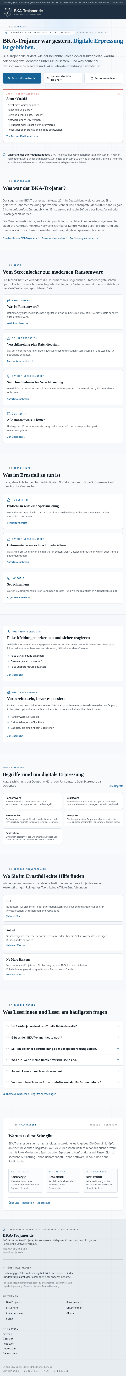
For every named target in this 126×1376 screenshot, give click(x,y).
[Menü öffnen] (120, 12)
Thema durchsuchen (16, 1093)
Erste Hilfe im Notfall (22, 78)
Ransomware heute (104, 78)
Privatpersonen (13, 1313)
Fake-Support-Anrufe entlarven (26, 666)
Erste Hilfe (10, 1307)
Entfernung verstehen (84, 238)
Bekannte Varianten (55, 238)
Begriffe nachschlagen (43, 1093)
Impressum (118, 2)
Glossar (69, 1313)
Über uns (13, 1202)
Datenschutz (10, 1353)
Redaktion (28, 1202)
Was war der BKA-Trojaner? (59, 78)
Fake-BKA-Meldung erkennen (25, 655)
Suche (8, 1318)
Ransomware (72, 1302)
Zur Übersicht (15, 674)
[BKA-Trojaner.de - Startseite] (28, 12)
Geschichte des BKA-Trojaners (21, 238)
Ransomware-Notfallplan (23, 716)
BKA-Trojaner (12, 1302)
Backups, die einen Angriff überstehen (30, 727)
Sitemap (7, 1334)
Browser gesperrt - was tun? (24, 661)
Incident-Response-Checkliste (25, 722)
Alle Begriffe (116, 786)
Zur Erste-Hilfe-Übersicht (22, 136)
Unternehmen (72, 1307)
